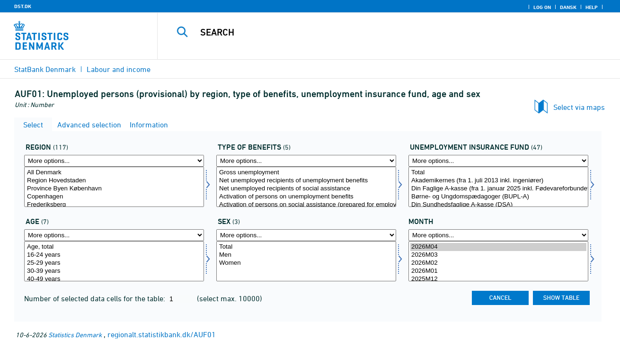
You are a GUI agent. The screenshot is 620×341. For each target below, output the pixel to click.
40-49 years (114, 279)
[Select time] (498, 261)
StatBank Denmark (45, 69)
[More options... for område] (114, 161)
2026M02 (498, 263)
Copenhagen (114, 197)
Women (306, 263)
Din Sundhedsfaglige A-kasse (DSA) (498, 205)
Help (591, 7)
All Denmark (114, 173)
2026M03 (498, 255)
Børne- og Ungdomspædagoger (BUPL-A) (498, 197)
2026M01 (498, 271)
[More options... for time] (498, 235)
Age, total (114, 247)
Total (498, 173)
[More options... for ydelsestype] (306, 161)
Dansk (568, 7)
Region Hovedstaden (114, 181)
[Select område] (114, 187)
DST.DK (22, 6)
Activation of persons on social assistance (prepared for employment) (306, 205)
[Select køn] (306, 261)
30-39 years (114, 271)
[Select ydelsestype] (306, 187)
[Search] (378, 32)
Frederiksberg (114, 205)
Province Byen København (114, 189)
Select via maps (579, 107)
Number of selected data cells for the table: (95, 298)
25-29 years (114, 263)
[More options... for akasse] (498, 161)
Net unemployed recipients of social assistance (306, 189)
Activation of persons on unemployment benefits (306, 197)
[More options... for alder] (114, 235)
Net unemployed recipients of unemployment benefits (306, 181)
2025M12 (498, 279)
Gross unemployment (306, 173)
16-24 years (114, 255)
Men (306, 255)
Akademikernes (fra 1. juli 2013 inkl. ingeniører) (498, 181)
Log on (542, 7)
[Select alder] (114, 261)
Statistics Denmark (75, 335)
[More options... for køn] (306, 235)
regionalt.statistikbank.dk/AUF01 (161, 334)
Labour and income (119, 69)
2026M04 (498, 247)
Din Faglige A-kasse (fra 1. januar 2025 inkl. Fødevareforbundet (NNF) (498, 189)
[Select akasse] (498, 187)
